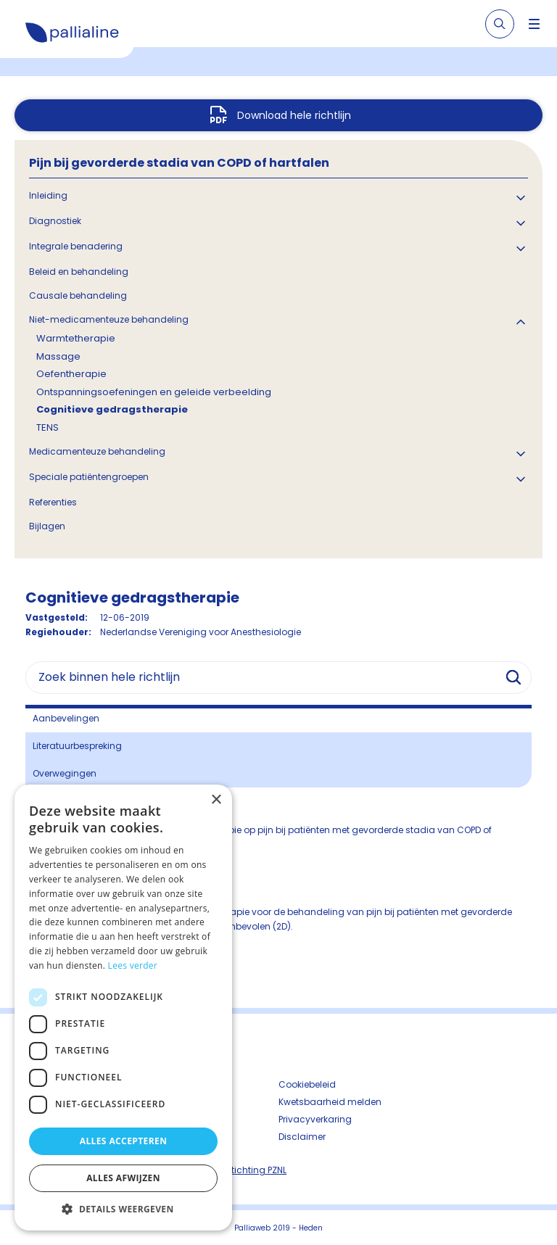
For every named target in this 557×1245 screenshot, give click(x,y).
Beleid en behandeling (78, 271)
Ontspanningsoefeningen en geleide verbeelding (153, 392)
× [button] (215, 800)
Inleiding (48, 195)
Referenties (53, 502)
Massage (58, 356)
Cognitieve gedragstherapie (112, 409)
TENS (47, 427)
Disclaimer (302, 1136)
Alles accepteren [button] (124, 1141)
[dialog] (123, 1007)
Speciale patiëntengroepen (89, 477)
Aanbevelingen (66, 718)
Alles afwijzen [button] (123, 1178)
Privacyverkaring (315, 1119)
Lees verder (133, 965)
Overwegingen (64, 773)
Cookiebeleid (307, 1084)
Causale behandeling (78, 295)
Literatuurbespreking (77, 746)
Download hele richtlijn (294, 115)
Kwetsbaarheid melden (329, 1102)
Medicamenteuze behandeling (97, 451)
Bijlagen (47, 526)
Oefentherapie (71, 374)
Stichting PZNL (256, 1170)
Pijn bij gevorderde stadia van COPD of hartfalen (179, 162)
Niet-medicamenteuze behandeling (109, 319)
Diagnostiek (55, 221)
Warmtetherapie (75, 338)
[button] (123, 1208)
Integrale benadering (76, 246)
